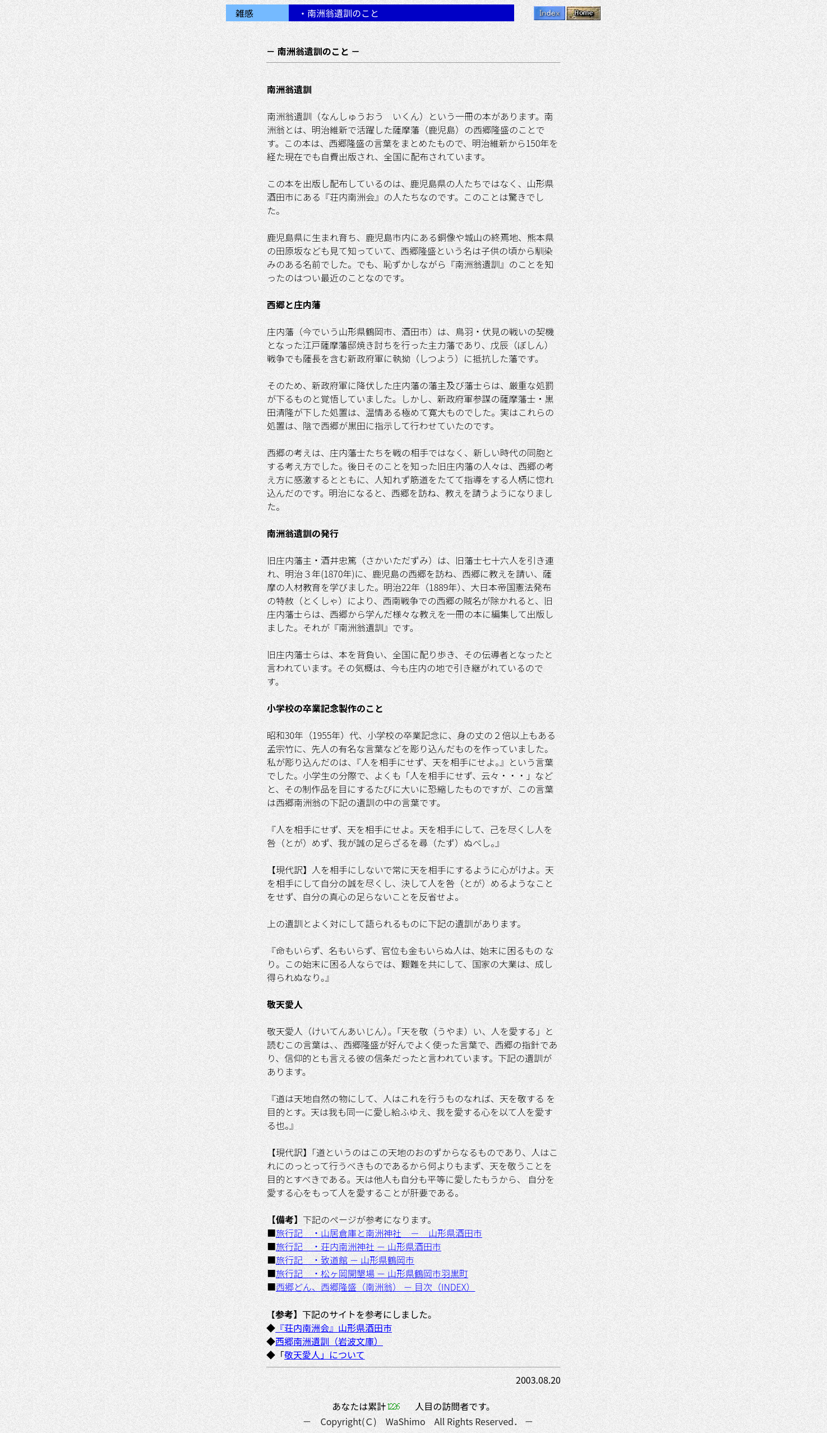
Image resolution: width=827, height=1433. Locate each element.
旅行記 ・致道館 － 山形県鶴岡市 (345, 1259)
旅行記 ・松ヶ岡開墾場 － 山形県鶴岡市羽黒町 (372, 1273)
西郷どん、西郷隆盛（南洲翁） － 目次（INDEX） (375, 1286)
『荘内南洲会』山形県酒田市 (333, 1327)
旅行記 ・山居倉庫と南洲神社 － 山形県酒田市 (379, 1233)
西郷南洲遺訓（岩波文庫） (329, 1341)
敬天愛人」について (324, 1354)
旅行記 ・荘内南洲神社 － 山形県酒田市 (358, 1246)
